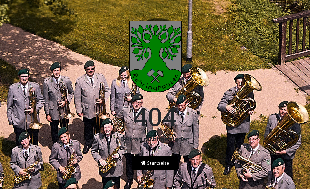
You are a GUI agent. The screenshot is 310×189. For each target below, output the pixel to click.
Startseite (155, 163)
